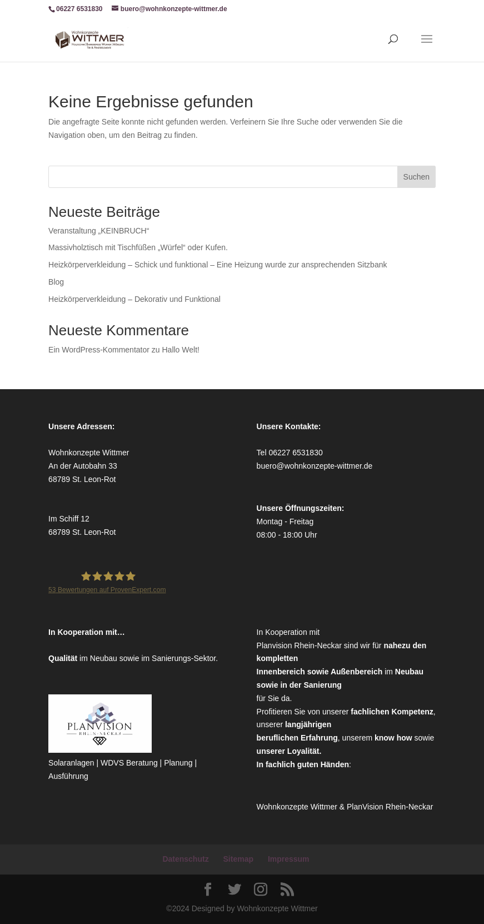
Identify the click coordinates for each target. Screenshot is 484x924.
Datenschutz (185, 859)
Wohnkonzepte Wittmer (298, 806)
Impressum (289, 859)
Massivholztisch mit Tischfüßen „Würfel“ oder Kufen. (138, 247)
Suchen (416, 176)
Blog (56, 281)
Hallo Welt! (180, 349)
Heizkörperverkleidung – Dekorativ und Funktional (134, 299)
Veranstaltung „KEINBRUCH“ (98, 230)
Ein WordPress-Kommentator (98, 349)
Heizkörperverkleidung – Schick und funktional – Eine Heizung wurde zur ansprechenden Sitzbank (217, 264)
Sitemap (238, 859)
